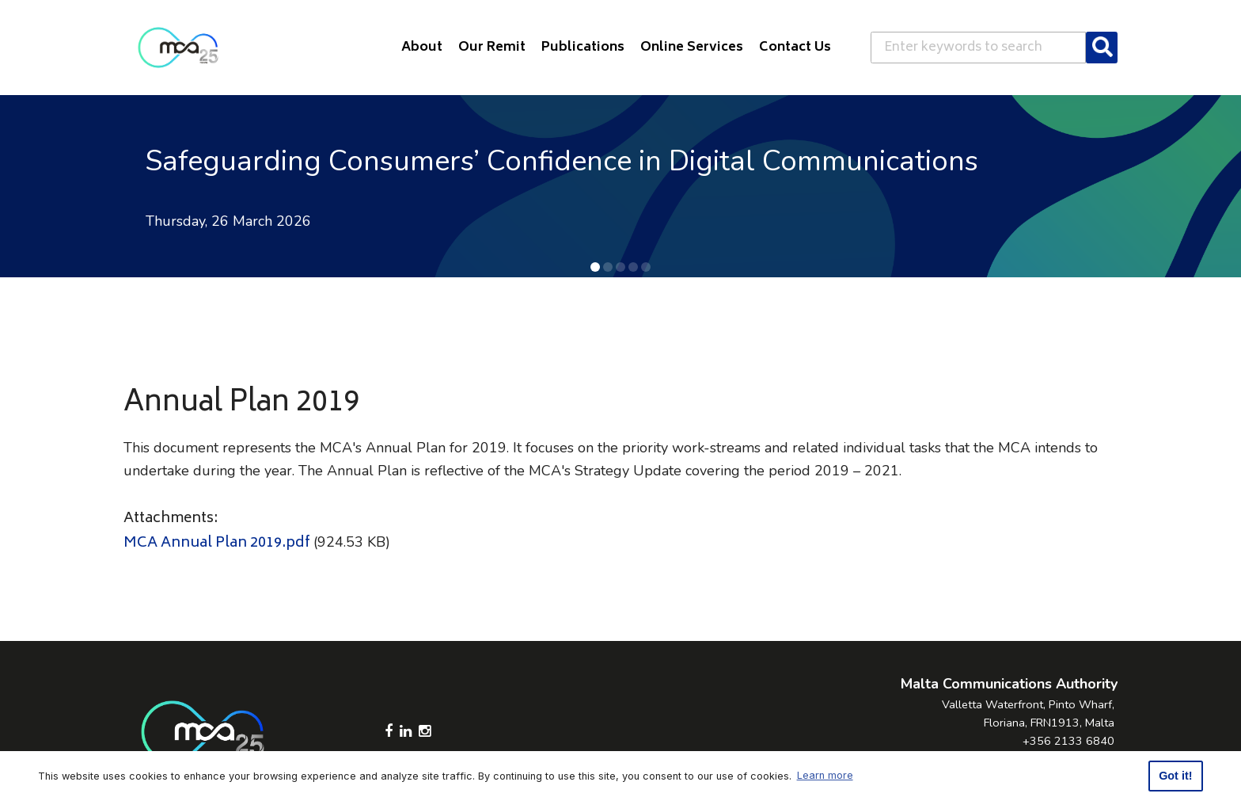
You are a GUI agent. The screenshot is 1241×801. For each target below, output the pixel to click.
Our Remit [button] (492, 47)
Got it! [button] (1175, 775)
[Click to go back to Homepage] (178, 47)
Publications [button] (582, 47)
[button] (595, 267)
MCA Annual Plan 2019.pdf (216, 543)
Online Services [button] (691, 47)
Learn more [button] (825, 775)
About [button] (421, 47)
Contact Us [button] (795, 47)
